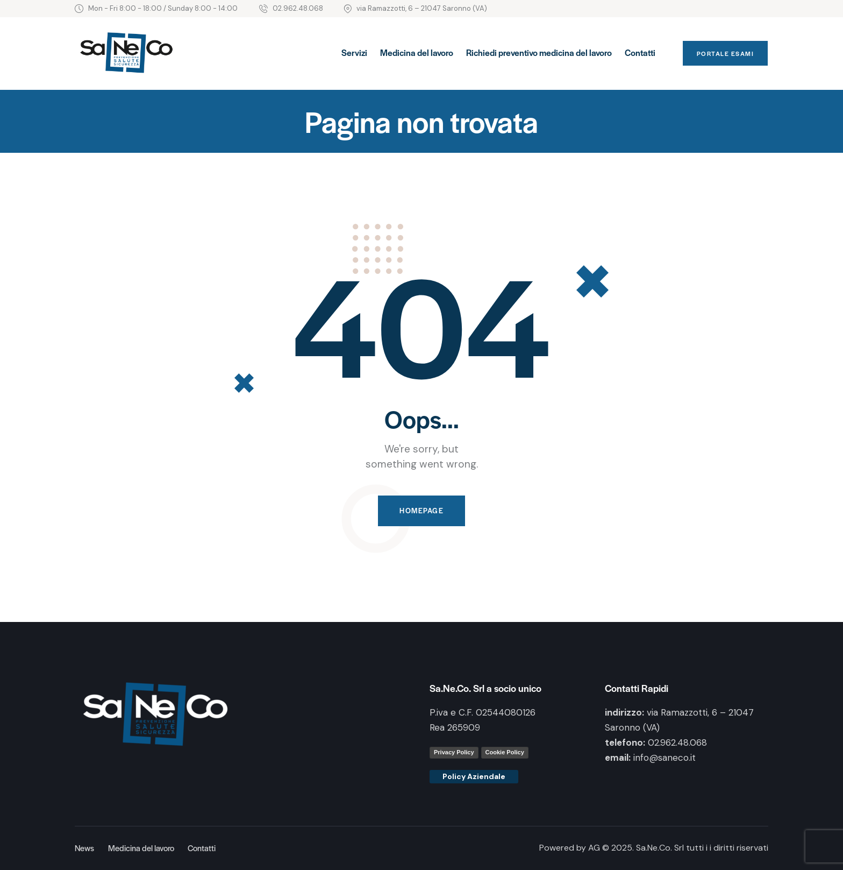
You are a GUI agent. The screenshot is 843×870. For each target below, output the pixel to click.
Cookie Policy (504, 752)
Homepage (421, 511)
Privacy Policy (454, 752)
